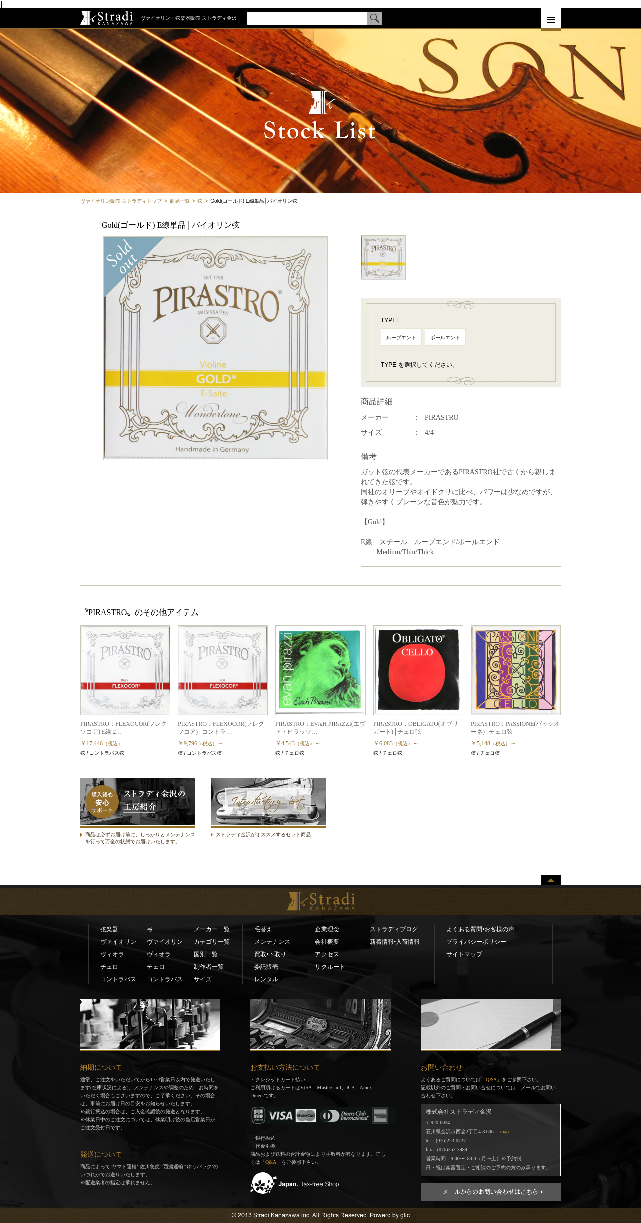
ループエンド (401, 337)
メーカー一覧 (212, 929)
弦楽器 (109, 929)
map (504, 1131)
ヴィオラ (112, 954)
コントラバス (118, 979)
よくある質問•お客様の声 (480, 929)
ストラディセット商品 (251, 827)
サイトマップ (464, 954)
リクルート (330, 966)
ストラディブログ (394, 929)
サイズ (203, 979)
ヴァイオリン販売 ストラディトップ (121, 201)
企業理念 (327, 929)
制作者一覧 (209, 966)
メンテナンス (272, 941)
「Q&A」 (270, 1162)
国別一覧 (206, 954)
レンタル (266, 979)
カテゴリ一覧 (212, 941)
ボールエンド (445, 337)
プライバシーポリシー (476, 941)
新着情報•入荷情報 (395, 941)
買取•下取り (270, 954)
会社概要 (327, 941)
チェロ (109, 966)
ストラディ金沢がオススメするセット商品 (263, 834)
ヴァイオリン (118, 941)
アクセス (327, 954)
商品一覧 (180, 201)
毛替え (263, 929)
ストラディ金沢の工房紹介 (128, 827)
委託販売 (266, 966)
